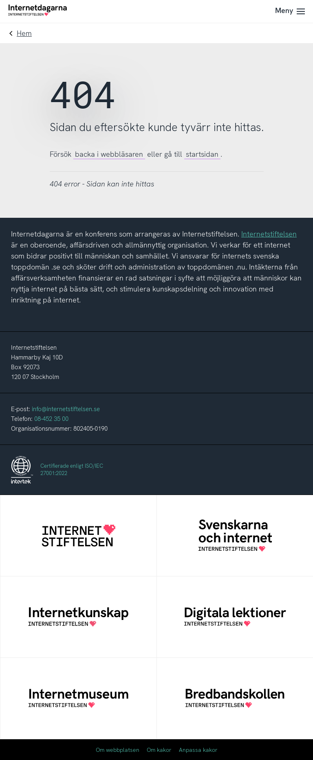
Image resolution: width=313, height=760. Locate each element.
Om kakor (159, 749)
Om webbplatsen (117, 749)
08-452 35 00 (51, 419)
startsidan (202, 154)
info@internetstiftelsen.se (66, 409)
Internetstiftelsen (269, 234)
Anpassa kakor (198, 749)
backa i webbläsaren (109, 154)
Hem (24, 33)
